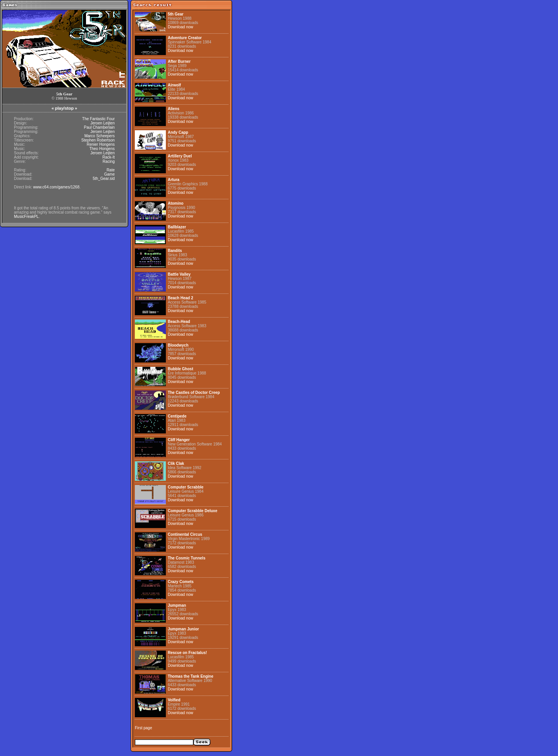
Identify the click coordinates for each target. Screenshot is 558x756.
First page (143, 728)
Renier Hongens (101, 144)
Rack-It (108, 157)
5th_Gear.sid (104, 178)
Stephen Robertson (98, 140)
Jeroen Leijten (102, 123)
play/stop (64, 108)
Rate (111, 170)
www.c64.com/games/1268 (56, 187)
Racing (109, 161)
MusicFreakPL (26, 216)
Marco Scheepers (99, 136)
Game (109, 174)
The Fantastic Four (98, 119)
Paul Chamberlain (99, 127)
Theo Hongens (102, 149)
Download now (180, 27)
